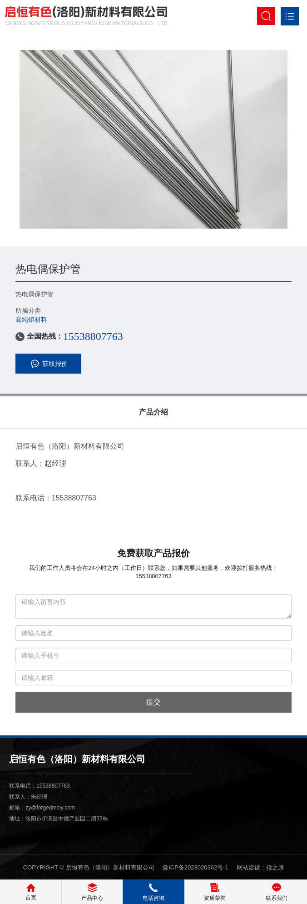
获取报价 (48, 363)
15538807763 (93, 336)
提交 (153, 702)
